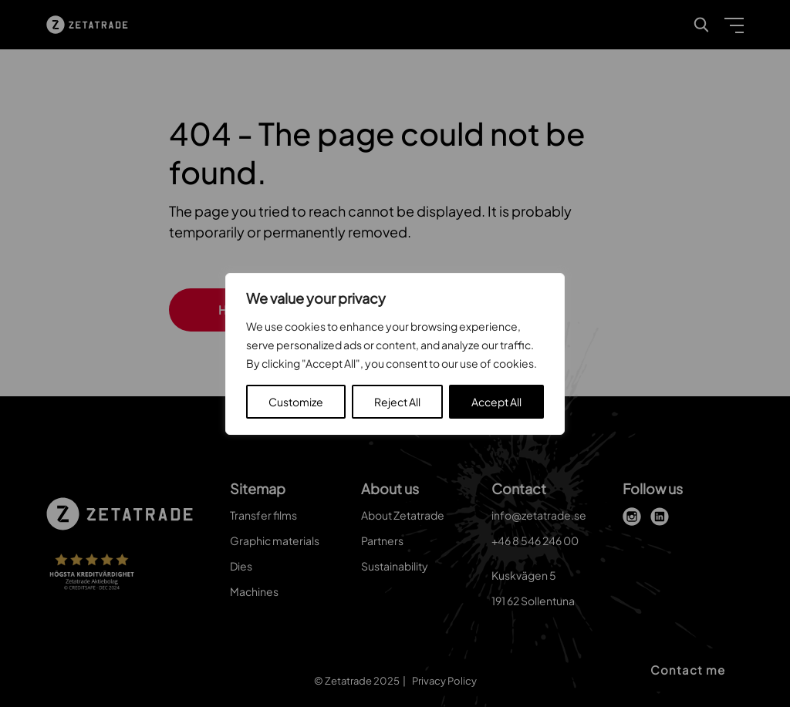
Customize (295, 402)
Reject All (397, 402)
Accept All (496, 402)
